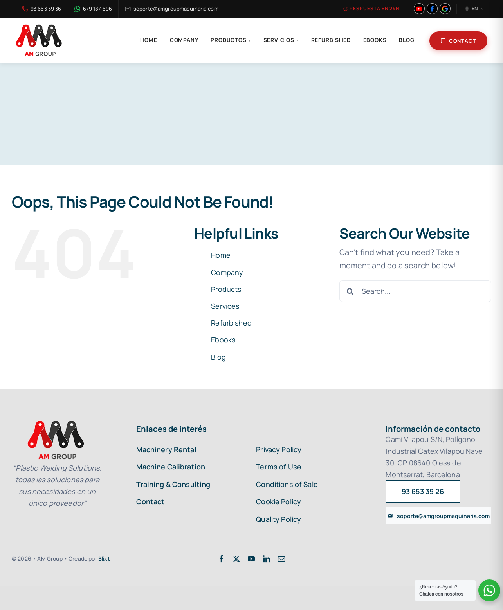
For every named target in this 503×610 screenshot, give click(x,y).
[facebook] (221, 558)
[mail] (281, 558)
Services (225, 306)
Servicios (281, 39)
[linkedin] (266, 558)
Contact (458, 40)
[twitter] (236, 558)
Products (226, 289)
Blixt (104, 558)
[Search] (350, 291)
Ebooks (375, 39)
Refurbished (331, 39)
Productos (231, 39)
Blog (406, 39)
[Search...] (415, 291)
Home (148, 39)
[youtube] (251, 558)
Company (184, 39)
